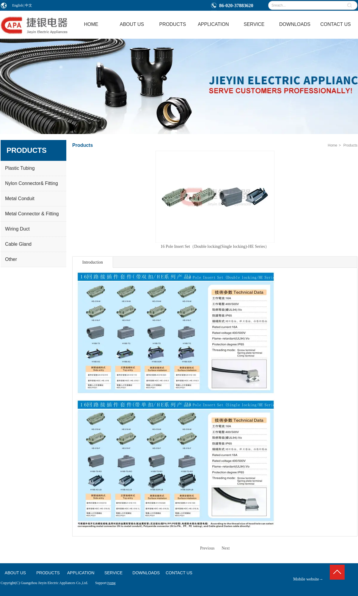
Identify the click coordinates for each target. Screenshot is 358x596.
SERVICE (113, 572)
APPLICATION (81, 572)
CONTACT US (179, 572)
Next (226, 548)
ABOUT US (15, 572)
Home (332, 145)
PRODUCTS (48, 572)
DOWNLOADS (146, 572)
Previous (207, 548)
